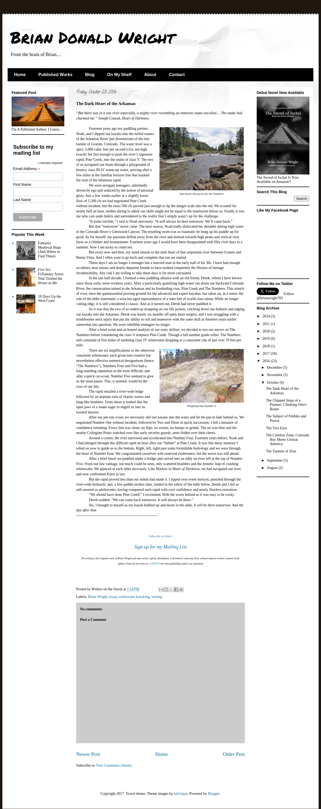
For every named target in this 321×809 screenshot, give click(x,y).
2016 (266, 361)
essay (113, 597)
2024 (266, 316)
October (273, 382)
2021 (266, 324)
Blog (90, 74)
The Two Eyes (276, 428)
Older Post (234, 754)
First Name (22, 184)
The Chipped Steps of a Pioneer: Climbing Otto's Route (286, 404)
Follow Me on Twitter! (160, 536)
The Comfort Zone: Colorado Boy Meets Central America (287, 439)
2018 (266, 346)
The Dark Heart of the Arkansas (282, 391)
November (275, 375)
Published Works (55, 74)
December (275, 367)
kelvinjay (180, 794)
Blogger (213, 794)
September (275, 460)
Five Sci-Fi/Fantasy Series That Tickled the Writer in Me (51, 276)
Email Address (26, 168)
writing (157, 597)
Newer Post (88, 754)
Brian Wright (97, 597)
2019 (266, 339)
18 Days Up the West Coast (49, 298)
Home (20, 74)
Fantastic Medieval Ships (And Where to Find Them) (49, 249)
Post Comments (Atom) (114, 765)
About (150, 74)
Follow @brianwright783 (275, 296)
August (272, 468)
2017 (266, 354)
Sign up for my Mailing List (160, 547)
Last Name (22, 200)
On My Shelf (119, 74)
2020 (266, 331)
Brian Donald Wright (92, 37)
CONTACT (154, 563)
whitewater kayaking (134, 597)
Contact (177, 74)
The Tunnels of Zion (281, 451)
